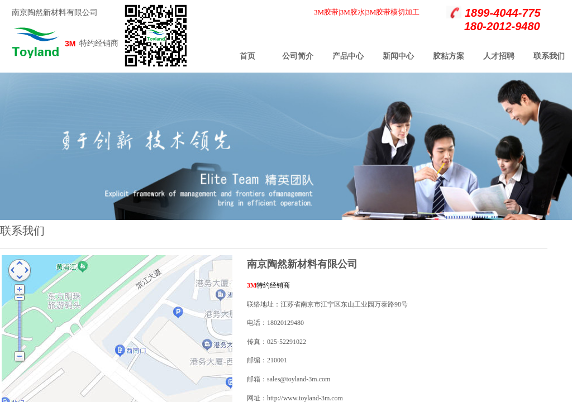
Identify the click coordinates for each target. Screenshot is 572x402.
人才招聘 (498, 56)
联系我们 (549, 56)
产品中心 (348, 56)
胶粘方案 (448, 56)
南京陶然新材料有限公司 (55, 12)
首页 (247, 56)
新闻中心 (398, 56)
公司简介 (297, 56)
